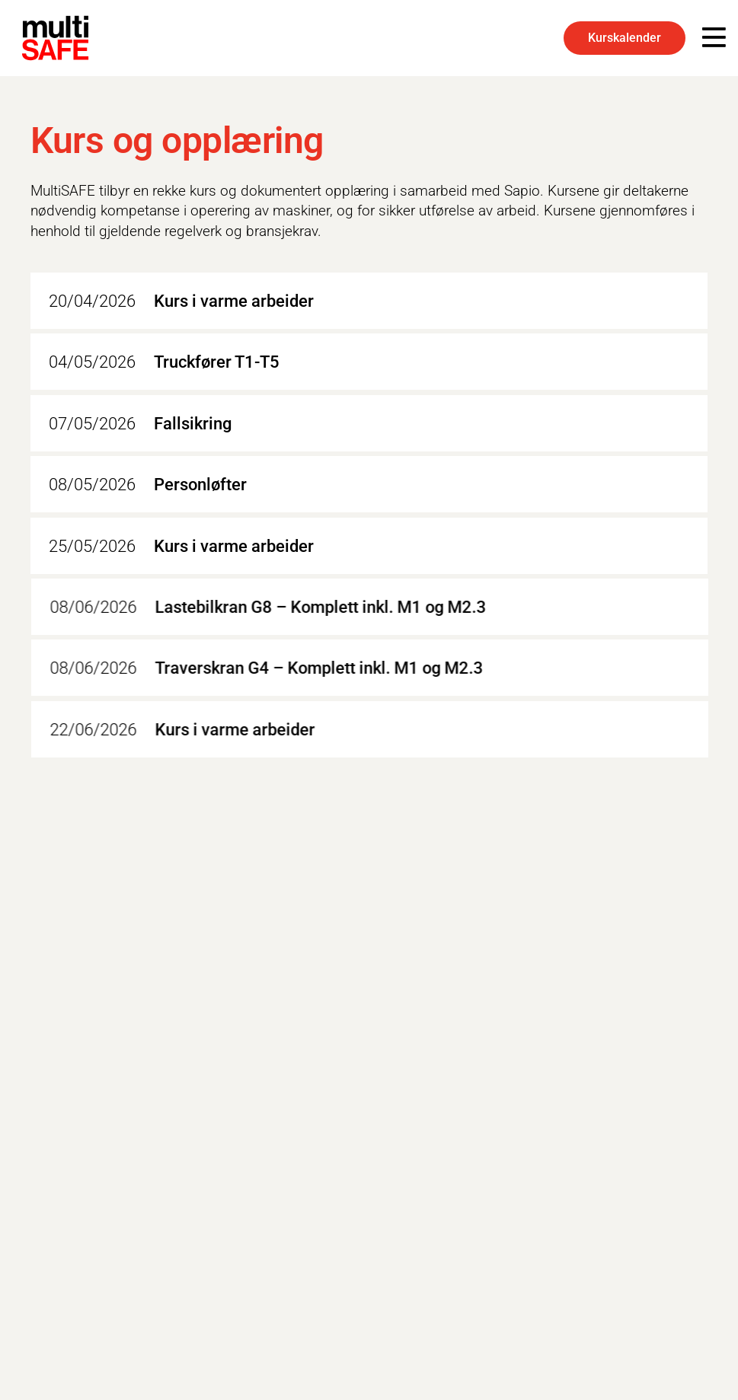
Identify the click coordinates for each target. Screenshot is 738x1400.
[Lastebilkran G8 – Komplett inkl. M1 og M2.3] (376, 607)
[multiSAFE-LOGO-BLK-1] (55, 38)
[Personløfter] (369, 485)
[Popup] (714, 38)
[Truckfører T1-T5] (369, 362)
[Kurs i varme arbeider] (369, 301)
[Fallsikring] (369, 423)
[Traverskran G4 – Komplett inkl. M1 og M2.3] (376, 668)
